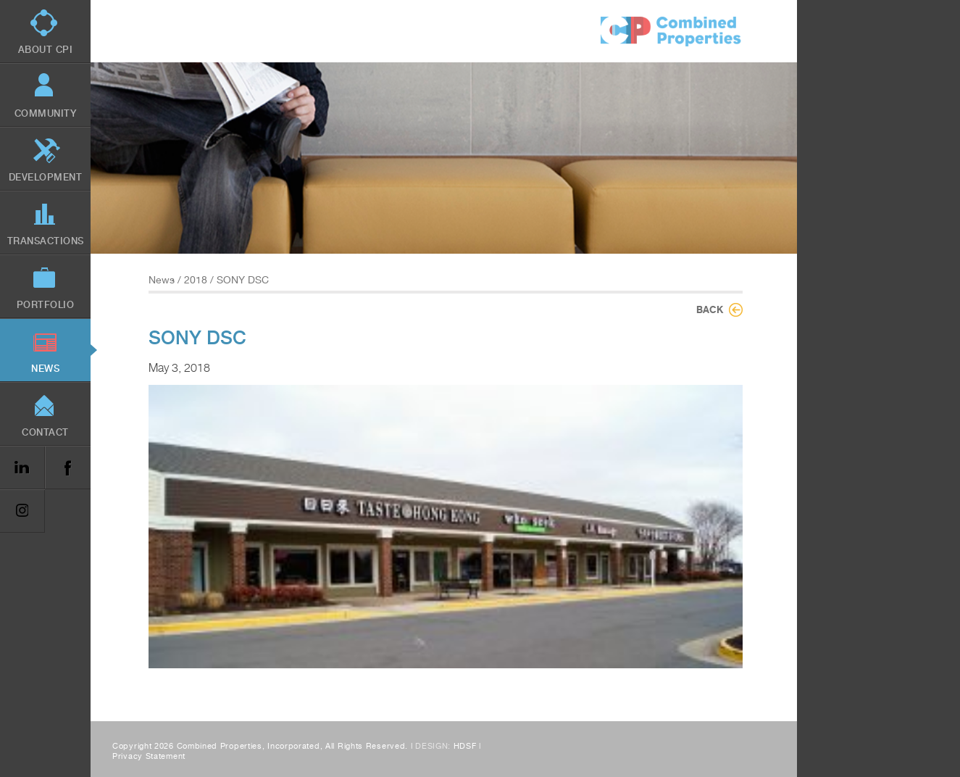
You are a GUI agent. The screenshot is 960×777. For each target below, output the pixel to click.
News (162, 280)
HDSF (465, 746)
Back (709, 309)
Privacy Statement (148, 756)
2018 (195, 280)
